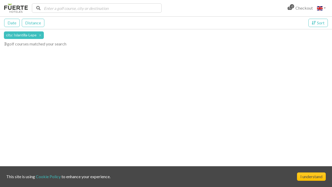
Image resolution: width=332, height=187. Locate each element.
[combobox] (97, 8)
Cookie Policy (48, 176)
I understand (311, 176)
